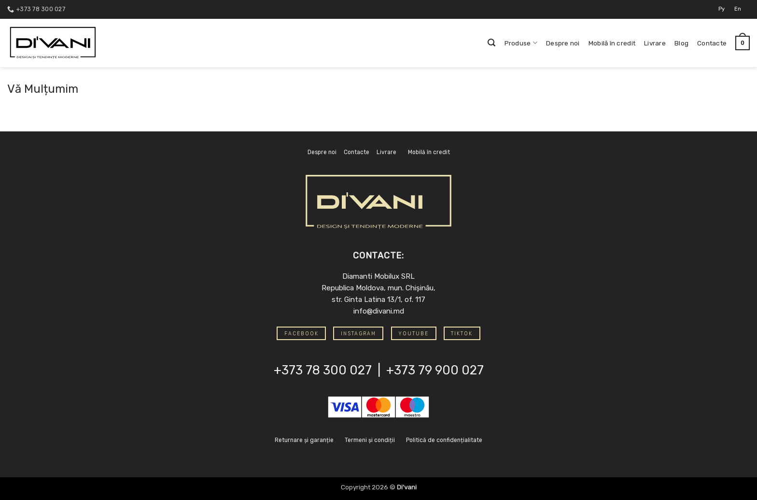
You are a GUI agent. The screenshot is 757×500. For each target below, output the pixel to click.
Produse (521, 42)
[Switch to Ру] (721, 9)
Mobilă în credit (612, 43)
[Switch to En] (737, 9)
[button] (491, 42)
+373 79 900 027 (435, 370)
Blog (681, 43)
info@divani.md (378, 311)
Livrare (655, 43)
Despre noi (563, 43)
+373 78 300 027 (323, 370)
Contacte (712, 43)
